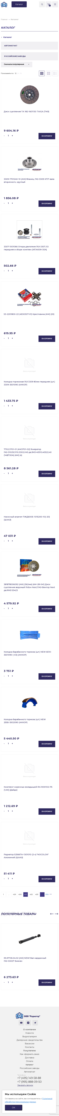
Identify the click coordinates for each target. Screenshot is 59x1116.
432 (31, 894)
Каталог (29, 1064)
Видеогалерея (29, 1036)
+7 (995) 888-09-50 (29, 1081)
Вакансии (29, 1043)
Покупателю (29, 1050)
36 (21, 73)
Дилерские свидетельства (29, 1040)
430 (20, 894)
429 (14, 894)
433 (36, 894)
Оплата (29, 1061)
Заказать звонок (25, 1085)
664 (47, 894)
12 (15, 73)
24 (18, 73)
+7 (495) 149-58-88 (29, 1078)
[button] (51, 914)
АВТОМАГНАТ (10, 46)
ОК (13, 1107)
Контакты (29, 1047)
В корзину (47, 136)
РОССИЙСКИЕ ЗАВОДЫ (15, 56)
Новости (29, 1033)
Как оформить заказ (29, 1054)
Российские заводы (29, 1068)
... (8, 894)
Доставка (29, 1057)
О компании (29, 1029)
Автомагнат (29, 1072)
